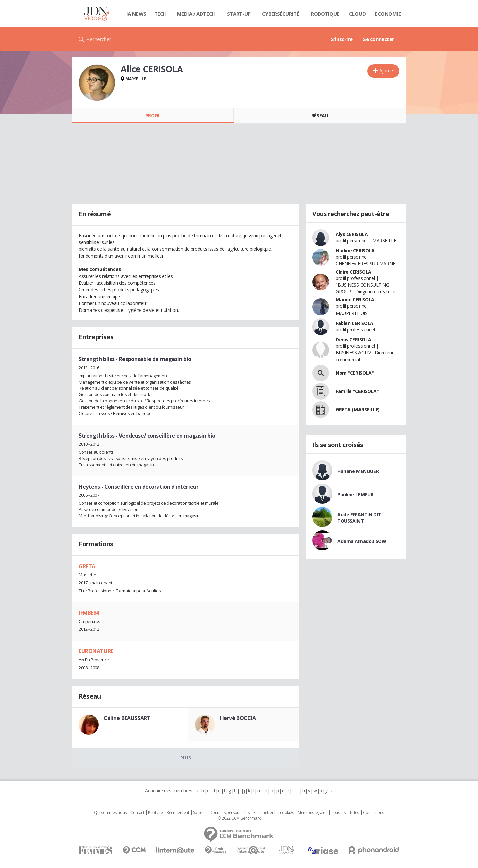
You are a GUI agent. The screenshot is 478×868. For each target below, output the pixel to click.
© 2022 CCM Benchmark (239, 818)
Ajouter (386, 70)
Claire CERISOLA (353, 272)
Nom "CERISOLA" (355, 373)
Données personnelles (230, 812)
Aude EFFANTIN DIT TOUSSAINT (359, 517)
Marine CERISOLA (355, 299)
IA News (136, 13)
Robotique (325, 13)
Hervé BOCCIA (238, 718)
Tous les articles (345, 812)
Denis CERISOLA (353, 339)
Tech (160, 13)
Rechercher (98, 39)
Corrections (373, 812)
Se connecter (378, 39)
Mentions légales (312, 812)
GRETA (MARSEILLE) (358, 409)
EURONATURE (96, 651)
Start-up (239, 13)
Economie (388, 13)
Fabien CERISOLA (354, 323)
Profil (152, 115)
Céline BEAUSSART (127, 718)
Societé (199, 812)
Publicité (155, 812)
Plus (185, 758)
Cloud (357, 13)
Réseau (319, 115)
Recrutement (178, 812)
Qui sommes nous (110, 812)
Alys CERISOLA (352, 234)
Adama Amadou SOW (361, 541)
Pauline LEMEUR (355, 494)
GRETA (87, 566)
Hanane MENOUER (358, 471)
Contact (137, 812)
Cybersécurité (280, 13)
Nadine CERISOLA (355, 250)
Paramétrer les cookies (273, 812)
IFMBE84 (89, 612)
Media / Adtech (196, 13)
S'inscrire (342, 39)
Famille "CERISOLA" (357, 391)
